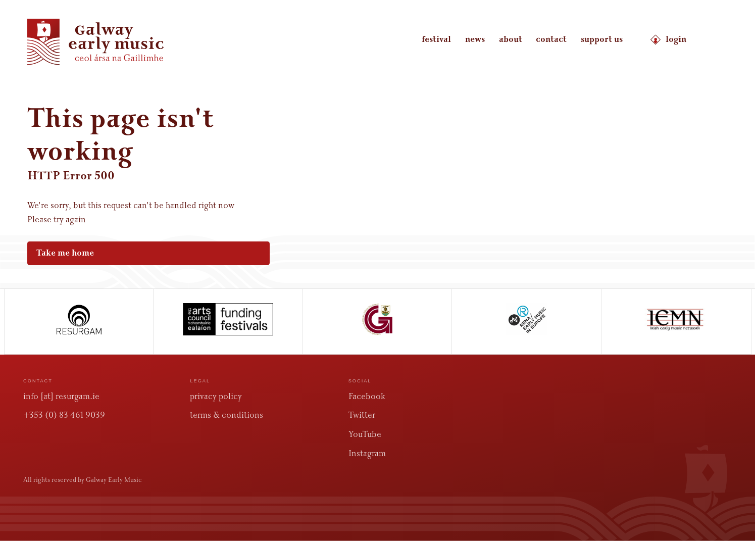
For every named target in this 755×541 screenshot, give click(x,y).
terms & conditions (226, 415)
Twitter (361, 415)
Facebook (366, 396)
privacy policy (216, 396)
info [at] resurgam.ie (61, 396)
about (510, 39)
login (668, 39)
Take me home (142, 253)
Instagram (367, 453)
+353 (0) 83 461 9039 (64, 415)
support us (602, 39)
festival (436, 39)
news (475, 39)
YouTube (364, 434)
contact (551, 39)
